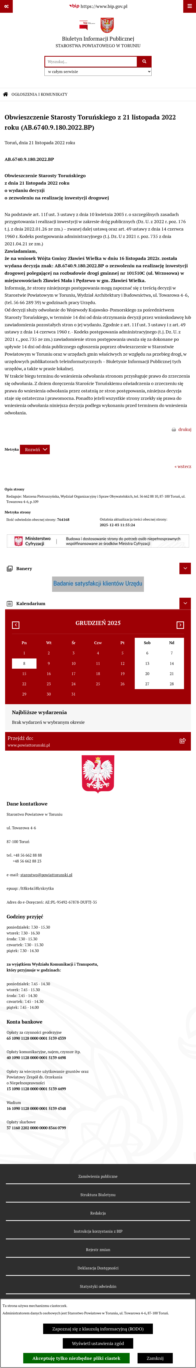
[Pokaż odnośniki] (6, 6)
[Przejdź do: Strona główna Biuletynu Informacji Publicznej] (5, 94)
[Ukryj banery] (185, 568)
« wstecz (183, 466)
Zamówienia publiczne (98, 1176)
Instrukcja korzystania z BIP (98, 1231)
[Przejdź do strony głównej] (98, 34)
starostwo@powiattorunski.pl (46, 874)
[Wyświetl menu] (189, 6)
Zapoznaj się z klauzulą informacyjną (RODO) (98, 1329)
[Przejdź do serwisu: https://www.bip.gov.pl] (98, 6)
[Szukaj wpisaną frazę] (145, 61)
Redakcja (98, 1213)
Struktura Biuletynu (98, 1194)
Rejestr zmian (98, 1249)
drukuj (184, 429)
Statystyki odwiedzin (98, 1286)
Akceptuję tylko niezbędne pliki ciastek (76, 1358)
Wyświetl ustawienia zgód (98, 1343)
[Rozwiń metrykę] (35, 449)
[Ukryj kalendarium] (185, 603)
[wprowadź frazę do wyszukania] (91, 61)
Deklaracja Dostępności (98, 1268)
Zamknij (155, 1358)
